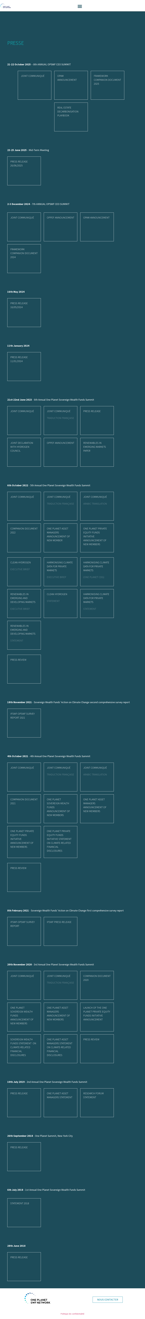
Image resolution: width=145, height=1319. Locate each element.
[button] (79, 6)
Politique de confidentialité (72, 1313)
